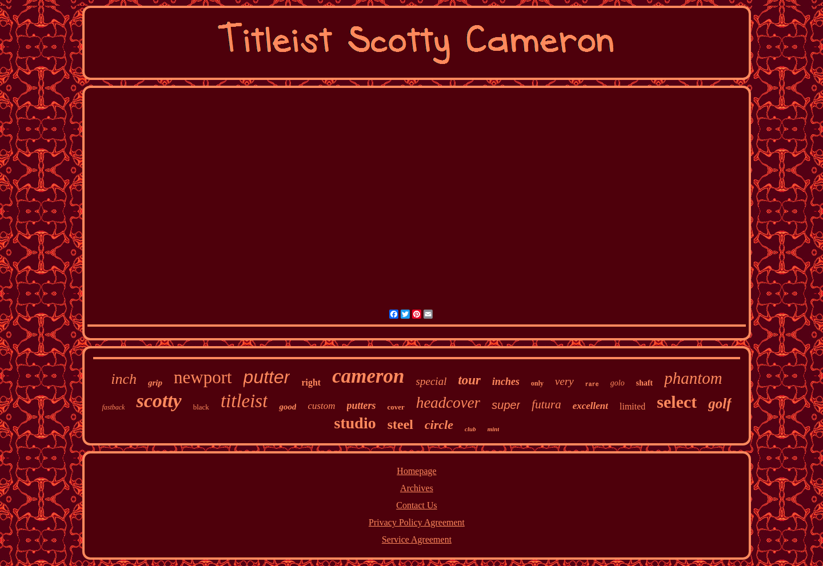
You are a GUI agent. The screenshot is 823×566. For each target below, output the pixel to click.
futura (546, 404)
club (470, 428)
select (677, 401)
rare (592, 385)
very (564, 381)
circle (439, 425)
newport (203, 377)
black (201, 407)
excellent (590, 405)
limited (632, 406)
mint (494, 428)
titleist (244, 401)
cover (396, 407)
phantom (693, 378)
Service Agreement (417, 539)
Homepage (416, 471)
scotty (158, 400)
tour (469, 380)
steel (400, 424)
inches (506, 381)
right (311, 382)
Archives (416, 488)
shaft (644, 383)
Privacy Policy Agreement (417, 522)
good (287, 406)
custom (321, 405)
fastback (113, 407)
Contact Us (416, 505)
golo (617, 383)
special (431, 381)
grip (155, 382)
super (506, 405)
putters (361, 405)
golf (719, 403)
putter (266, 377)
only (537, 383)
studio (355, 423)
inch (124, 379)
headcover (448, 402)
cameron (368, 376)
